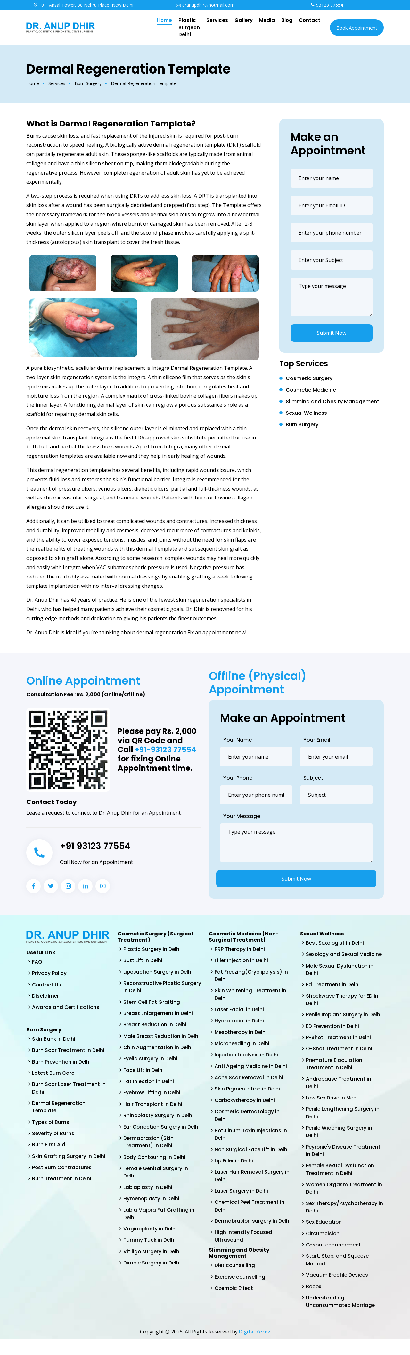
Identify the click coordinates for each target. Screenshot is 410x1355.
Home (164, 20)
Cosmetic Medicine (311, 390)
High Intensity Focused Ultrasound (244, 1241)
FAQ (37, 962)
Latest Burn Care (53, 1074)
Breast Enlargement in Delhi (158, 1014)
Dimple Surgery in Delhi (152, 1284)
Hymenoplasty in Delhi (152, 1218)
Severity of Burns (53, 1136)
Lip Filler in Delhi (234, 1164)
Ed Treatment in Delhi (333, 993)
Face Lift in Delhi (143, 1080)
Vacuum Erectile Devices (337, 1289)
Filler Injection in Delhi (242, 960)
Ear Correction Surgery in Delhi (155, 1141)
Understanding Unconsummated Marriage (341, 1316)
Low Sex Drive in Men (332, 1108)
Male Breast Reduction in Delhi (155, 1041)
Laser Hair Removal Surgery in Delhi (253, 1180)
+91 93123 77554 (98, 846)
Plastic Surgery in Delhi (152, 949)
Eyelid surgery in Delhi (150, 1068)
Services (217, 20)
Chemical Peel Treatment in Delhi (250, 1211)
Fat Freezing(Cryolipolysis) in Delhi (252, 976)
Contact (309, 20)
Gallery (243, 20)
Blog (286, 20)
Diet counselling (235, 1271)
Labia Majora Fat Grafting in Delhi (159, 1234)
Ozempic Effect (234, 1294)
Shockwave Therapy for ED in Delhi (343, 1008)
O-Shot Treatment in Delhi (340, 1058)
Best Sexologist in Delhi (335, 943)
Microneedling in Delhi (243, 1045)
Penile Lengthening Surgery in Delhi (343, 1124)
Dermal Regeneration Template (59, 1109)
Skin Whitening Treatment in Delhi (251, 995)
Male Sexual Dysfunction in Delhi (340, 977)
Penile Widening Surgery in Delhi (339, 1143)
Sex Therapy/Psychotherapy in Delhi (342, 1220)
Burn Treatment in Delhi (62, 1182)
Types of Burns (51, 1124)
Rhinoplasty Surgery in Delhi (159, 1126)
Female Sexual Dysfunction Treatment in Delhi (340, 1181)
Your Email (316, 739)
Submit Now (331, 332)
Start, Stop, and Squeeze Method (338, 1274)
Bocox (314, 1301)
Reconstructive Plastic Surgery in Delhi (152, 987)
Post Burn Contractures (62, 1171)
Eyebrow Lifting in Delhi (152, 1103)
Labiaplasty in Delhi (148, 1207)
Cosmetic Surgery (309, 378)
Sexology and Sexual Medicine (332, 958)
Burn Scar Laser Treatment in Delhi (69, 1090)
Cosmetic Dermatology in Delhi (248, 1118)
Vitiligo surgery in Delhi (152, 1272)
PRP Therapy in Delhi (240, 949)
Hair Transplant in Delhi (153, 1114)
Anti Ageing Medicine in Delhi (252, 1068)
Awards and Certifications (66, 1008)
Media (267, 20)
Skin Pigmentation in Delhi (248, 1091)
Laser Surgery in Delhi (242, 1195)
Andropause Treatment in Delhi (339, 1093)
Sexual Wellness (306, 413)
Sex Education (324, 1235)
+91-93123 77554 (166, 749)
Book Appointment (356, 27)
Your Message (241, 816)
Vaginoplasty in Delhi (150, 1249)
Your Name (237, 739)
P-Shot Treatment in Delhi (339, 1047)
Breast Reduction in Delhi (155, 1026)
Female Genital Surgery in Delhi (156, 1191)
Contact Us (47, 985)
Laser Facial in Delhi (240, 1010)
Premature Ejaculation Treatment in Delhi (334, 1073)
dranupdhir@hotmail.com (205, 5)
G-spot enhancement (334, 1259)
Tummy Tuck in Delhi (149, 1261)
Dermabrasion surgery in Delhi (253, 1226)
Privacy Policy (49, 973)
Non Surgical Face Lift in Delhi (252, 1153)
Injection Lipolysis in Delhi (247, 1057)
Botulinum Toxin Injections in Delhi (251, 1137)
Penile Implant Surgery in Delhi (344, 1024)
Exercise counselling (240, 1283)
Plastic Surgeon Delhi (189, 27)
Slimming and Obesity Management (332, 401)
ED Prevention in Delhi (333, 1035)
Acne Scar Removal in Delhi (249, 1080)
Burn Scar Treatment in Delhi (68, 1051)
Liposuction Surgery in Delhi (158, 972)
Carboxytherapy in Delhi (246, 1103)
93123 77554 (326, 5)
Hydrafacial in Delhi (239, 1022)
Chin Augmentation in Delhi (158, 1057)
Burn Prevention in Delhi (62, 1063)
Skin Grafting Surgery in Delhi (69, 1159)
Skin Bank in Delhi (54, 1040)
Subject (313, 778)
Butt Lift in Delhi (143, 960)
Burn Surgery (88, 83)
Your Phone (237, 778)
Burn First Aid (48, 1147)
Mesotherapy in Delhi (242, 1034)
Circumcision (323, 1247)
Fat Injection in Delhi (149, 1091)
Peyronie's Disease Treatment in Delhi (344, 1162)
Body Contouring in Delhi (155, 1176)
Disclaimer (45, 996)
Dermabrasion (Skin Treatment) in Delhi (149, 1160)
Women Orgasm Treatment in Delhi (344, 1201)
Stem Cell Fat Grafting (152, 1003)
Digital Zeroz (254, 1347)
